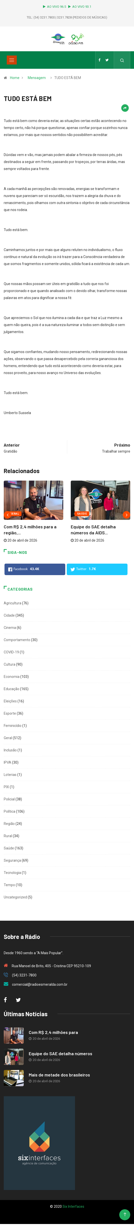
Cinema (10, 628)
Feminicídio (13, 726)
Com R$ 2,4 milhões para (53, 1032)
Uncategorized (15, 897)
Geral (14, 513)
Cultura (9, 664)
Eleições (10, 701)
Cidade (9, 615)
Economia (12, 677)
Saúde (82, 513)
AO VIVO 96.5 (55, 7)
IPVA (7, 762)
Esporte (10, 713)
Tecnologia (12, 873)
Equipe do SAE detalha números (60, 1053)
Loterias (10, 775)
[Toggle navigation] (12, 60)
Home (15, 78)
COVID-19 (11, 652)
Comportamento (17, 640)
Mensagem (37, 78)
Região (9, 824)
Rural (8, 836)
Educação (11, 689)
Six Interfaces (73, 1206)
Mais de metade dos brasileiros (59, 1074)
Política (9, 811)
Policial (9, 799)
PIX (6, 787)
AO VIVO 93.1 (79, 7)
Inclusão (10, 750)
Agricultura (12, 603)
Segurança (12, 860)
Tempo (9, 885)
